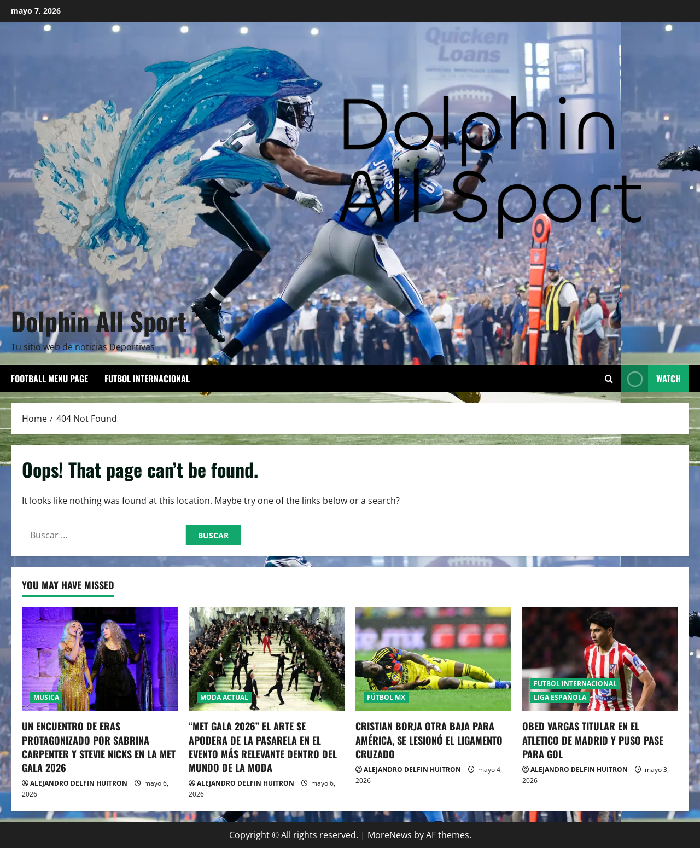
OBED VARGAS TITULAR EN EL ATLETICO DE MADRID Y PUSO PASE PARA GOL (592, 739)
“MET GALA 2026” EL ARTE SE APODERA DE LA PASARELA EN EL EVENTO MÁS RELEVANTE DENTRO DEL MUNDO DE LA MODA (263, 747)
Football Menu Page (49, 378)
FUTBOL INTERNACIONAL (147, 378)
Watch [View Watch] (651, 378)
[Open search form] (609, 379)
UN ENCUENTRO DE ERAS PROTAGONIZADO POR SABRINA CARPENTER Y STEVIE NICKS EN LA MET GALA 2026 (99, 747)
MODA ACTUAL (224, 697)
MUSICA (46, 697)
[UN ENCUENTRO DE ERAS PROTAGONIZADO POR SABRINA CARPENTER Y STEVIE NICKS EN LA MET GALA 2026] (100, 659)
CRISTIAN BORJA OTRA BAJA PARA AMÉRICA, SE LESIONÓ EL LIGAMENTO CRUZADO (429, 739)
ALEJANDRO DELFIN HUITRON (78, 783)
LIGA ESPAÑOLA (560, 697)
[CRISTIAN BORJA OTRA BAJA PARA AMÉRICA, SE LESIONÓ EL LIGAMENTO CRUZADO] (433, 659)
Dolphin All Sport (98, 320)
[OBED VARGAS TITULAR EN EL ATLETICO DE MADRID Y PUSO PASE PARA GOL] (600, 659)
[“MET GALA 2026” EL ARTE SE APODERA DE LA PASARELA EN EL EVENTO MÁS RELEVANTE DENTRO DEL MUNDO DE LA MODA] (267, 659)
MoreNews (390, 835)
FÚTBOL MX (386, 697)
